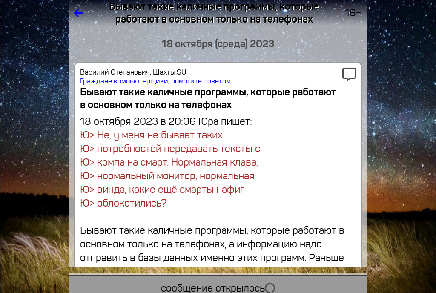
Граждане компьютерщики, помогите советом (155, 81)
